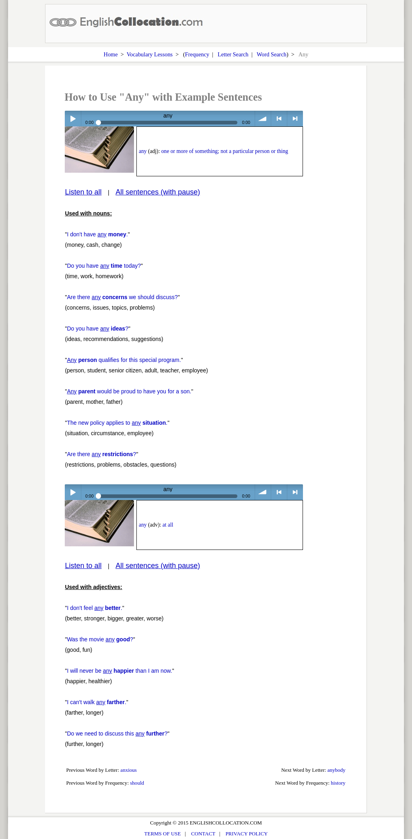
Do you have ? (97, 328)
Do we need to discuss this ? (117, 733)
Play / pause (72, 118)
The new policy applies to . (117, 423)
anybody (337, 770)
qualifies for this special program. (124, 360)
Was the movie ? (100, 639)
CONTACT (203, 834)
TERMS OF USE (162, 834)
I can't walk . (96, 702)
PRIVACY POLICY (246, 834)
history (338, 783)
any (143, 151)
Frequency (197, 54)
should (137, 783)
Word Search (271, 54)
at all (168, 525)
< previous (279, 118)
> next (295, 118)
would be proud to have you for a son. (129, 391)
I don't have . (97, 234)
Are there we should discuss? (122, 297)
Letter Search (233, 54)
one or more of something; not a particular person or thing (224, 151)
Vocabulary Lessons (150, 54)
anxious (128, 770)
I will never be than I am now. (119, 670)
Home (111, 54)
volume (263, 118)
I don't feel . (94, 608)
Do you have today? (104, 265)
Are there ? (101, 454)
